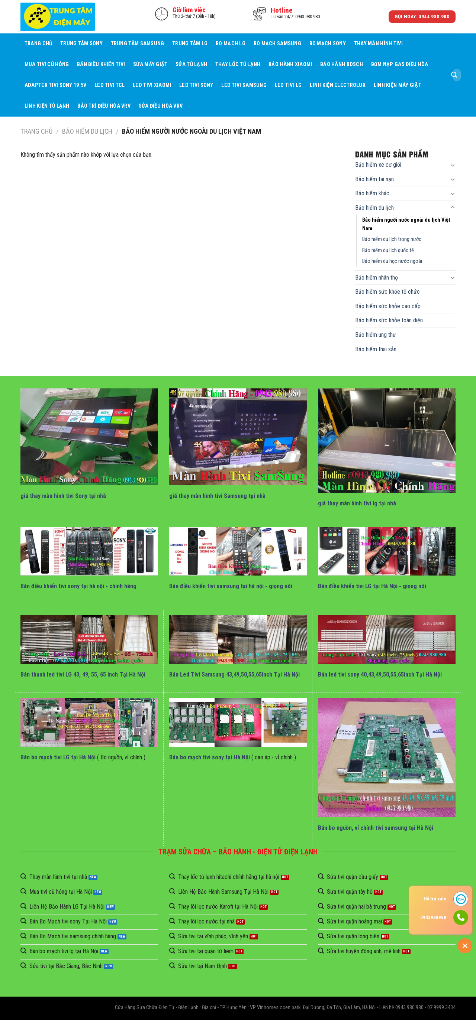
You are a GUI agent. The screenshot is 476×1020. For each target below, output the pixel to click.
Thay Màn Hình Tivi (378, 43)
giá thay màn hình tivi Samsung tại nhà (217, 495)
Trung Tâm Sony (81, 43)
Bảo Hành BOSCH (341, 64)
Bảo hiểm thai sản (375, 349)
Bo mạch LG (230, 43)
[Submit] (454, 75)
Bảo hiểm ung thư (375, 334)
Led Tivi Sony (196, 85)
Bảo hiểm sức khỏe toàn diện (389, 320)
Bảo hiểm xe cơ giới (378, 164)
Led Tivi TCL (109, 85)
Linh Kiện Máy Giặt (397, 85)
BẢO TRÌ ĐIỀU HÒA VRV (104, 106)
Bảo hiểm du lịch (87, 131)
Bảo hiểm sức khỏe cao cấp (388, 306)
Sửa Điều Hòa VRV (161, 106)
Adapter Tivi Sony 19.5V (56, 85)
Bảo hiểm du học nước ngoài (392, 261)
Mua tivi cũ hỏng (47, 64)
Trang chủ (38, 43)
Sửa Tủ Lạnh (191, 64)
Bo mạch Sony (327, 43)
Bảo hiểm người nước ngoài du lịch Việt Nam (406, 224)
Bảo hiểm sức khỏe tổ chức (387, 291)
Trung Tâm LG (190, 43)
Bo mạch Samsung (277, 43)
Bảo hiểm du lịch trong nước (391, 239)
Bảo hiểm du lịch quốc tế (388, 250)
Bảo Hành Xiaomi (290, 64)
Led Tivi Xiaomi (152, 85)
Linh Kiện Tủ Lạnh (47, 106)
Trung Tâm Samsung (137, 43)
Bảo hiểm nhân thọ (376, 277)
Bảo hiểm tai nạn (374, 179)
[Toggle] (453, 164)
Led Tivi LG (288, 85)
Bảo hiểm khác (372, 193)
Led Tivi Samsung (244, 85)
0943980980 (433, 917)
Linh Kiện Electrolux (338, 85)
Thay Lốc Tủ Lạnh (238, 64)
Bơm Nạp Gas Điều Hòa (399, 64)
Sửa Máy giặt (150, 64)
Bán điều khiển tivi (101, 64)
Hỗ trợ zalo (435, 899)
